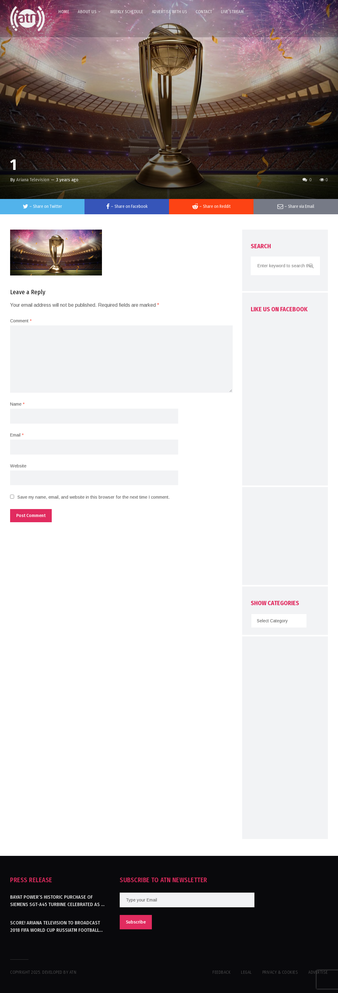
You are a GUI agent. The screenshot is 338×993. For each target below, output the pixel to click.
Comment (21, 320)
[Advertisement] (294, 537)
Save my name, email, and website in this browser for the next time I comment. (93, 497)
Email (17, 435)
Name (17, 404)
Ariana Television (32, 179)
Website (18, 465)
